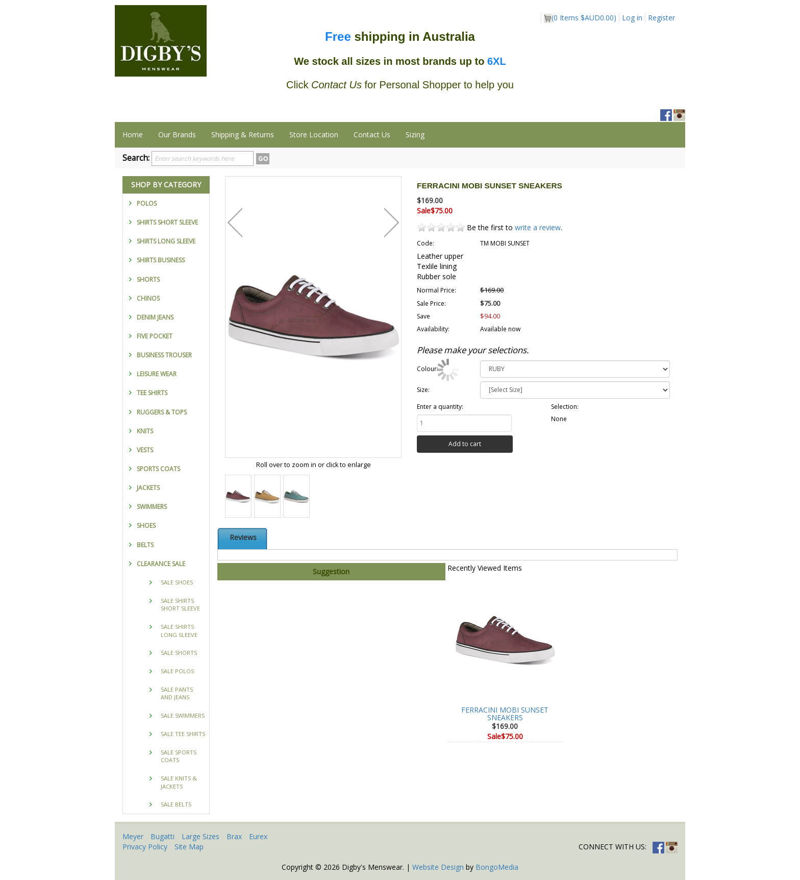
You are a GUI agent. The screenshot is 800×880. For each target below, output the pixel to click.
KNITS (145, 431)
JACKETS (148, 487)
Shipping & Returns (242, 134)
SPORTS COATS (158, 469)
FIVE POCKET (154, 336)
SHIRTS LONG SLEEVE (166, 241)
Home (132, 134)
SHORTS (148, 279)
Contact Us (372, 134)
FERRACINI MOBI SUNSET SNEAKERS (504, 713)
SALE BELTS (176, 804)
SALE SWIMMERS (183, 715)
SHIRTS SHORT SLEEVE (167, 222)
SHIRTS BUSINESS (161, 260)
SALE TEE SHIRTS (183, 734)
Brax (234, 836)
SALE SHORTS (179, 652)
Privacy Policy (144, 846)
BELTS (145, 545)
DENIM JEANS (155, 317)
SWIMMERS (152, 506)
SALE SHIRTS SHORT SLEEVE (180, 605)
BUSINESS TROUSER (164, 355)
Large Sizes (200, 836)
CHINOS (148, 298)
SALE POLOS (177, 671)
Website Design (438, 867)
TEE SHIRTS (152, 392)
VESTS (145, 450)
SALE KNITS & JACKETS (179, 782)
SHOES (146, 525)
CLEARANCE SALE (161, 563)
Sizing (415, 134)
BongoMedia (497, 867)
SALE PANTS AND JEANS (177, 693)
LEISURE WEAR (157, 374)
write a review (538, 227)
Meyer (132, 836)
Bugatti (162, 836)
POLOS (147, 203)
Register (661, 17)
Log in (632, 17)
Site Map (189, 846)
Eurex (258, 836)
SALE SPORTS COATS (178, 756)
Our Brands (177, 134)
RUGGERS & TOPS (162, 412)
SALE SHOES (177, 582)
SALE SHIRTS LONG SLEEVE (179, 631)
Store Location (313, 134)
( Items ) (580, 18)
